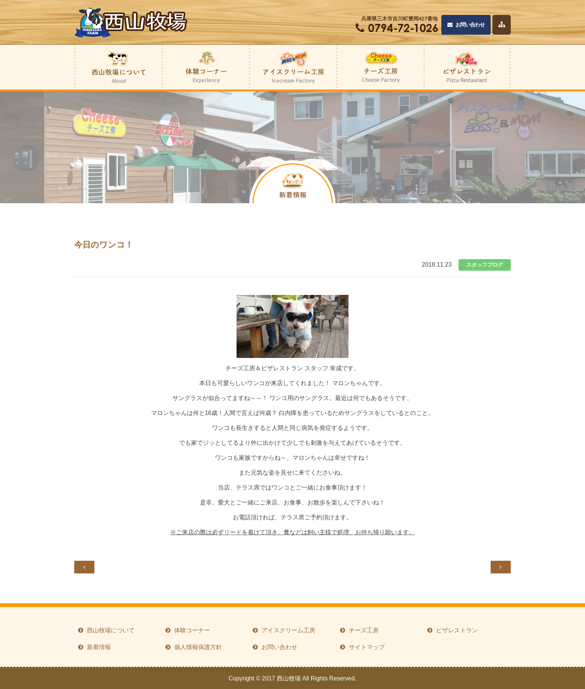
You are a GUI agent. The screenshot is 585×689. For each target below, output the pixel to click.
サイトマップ (367, 647)
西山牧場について (111, 630)
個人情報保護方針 (198, 647)
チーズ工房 (364, 630)
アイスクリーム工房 (288, 630)
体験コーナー (192, 630)
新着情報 (99, 647)
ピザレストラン (457, 630)
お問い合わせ (466, 25)
